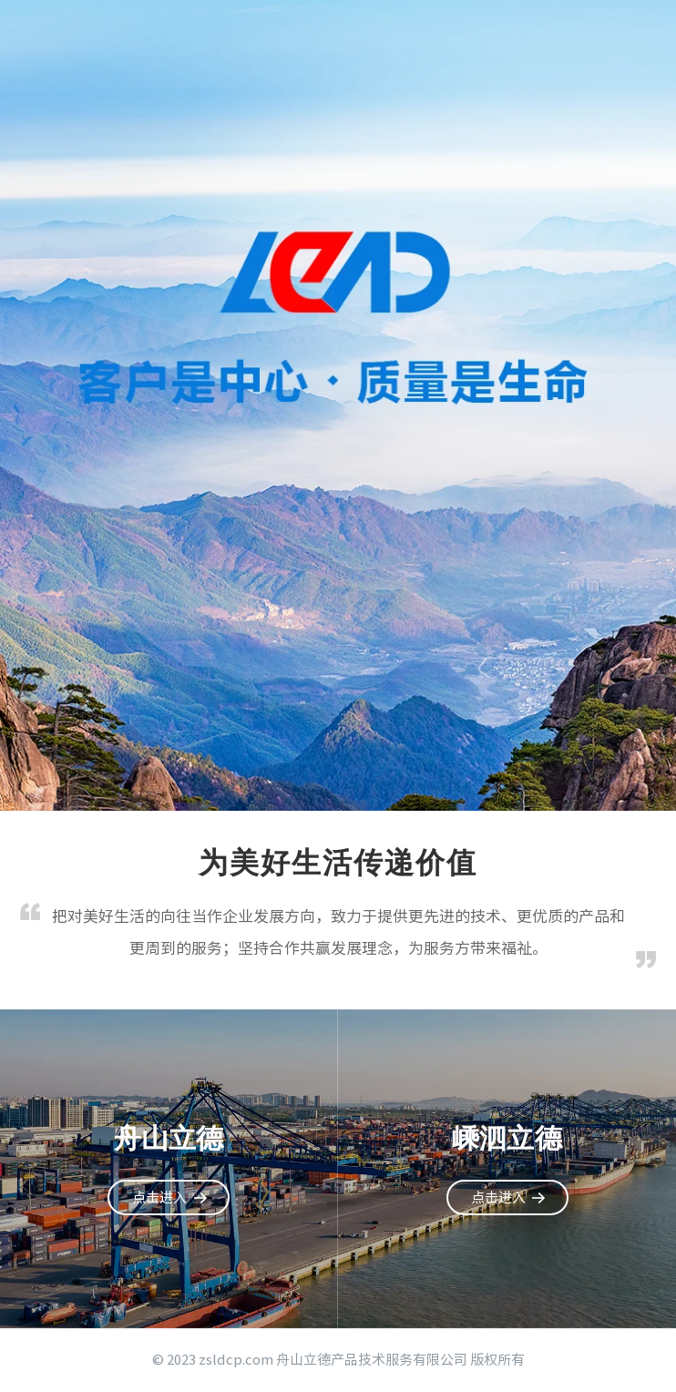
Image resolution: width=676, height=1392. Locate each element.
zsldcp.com (236, 1359)
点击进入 (159, 1197)
